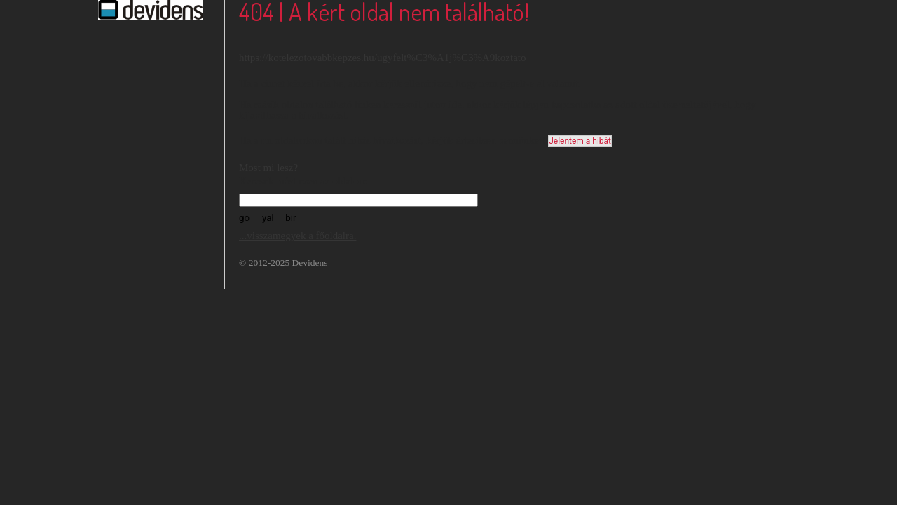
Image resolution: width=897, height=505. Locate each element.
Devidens (310, 262)
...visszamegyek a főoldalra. (297, 235)
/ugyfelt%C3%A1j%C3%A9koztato (450, 57)
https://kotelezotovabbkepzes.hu (306, 57)
